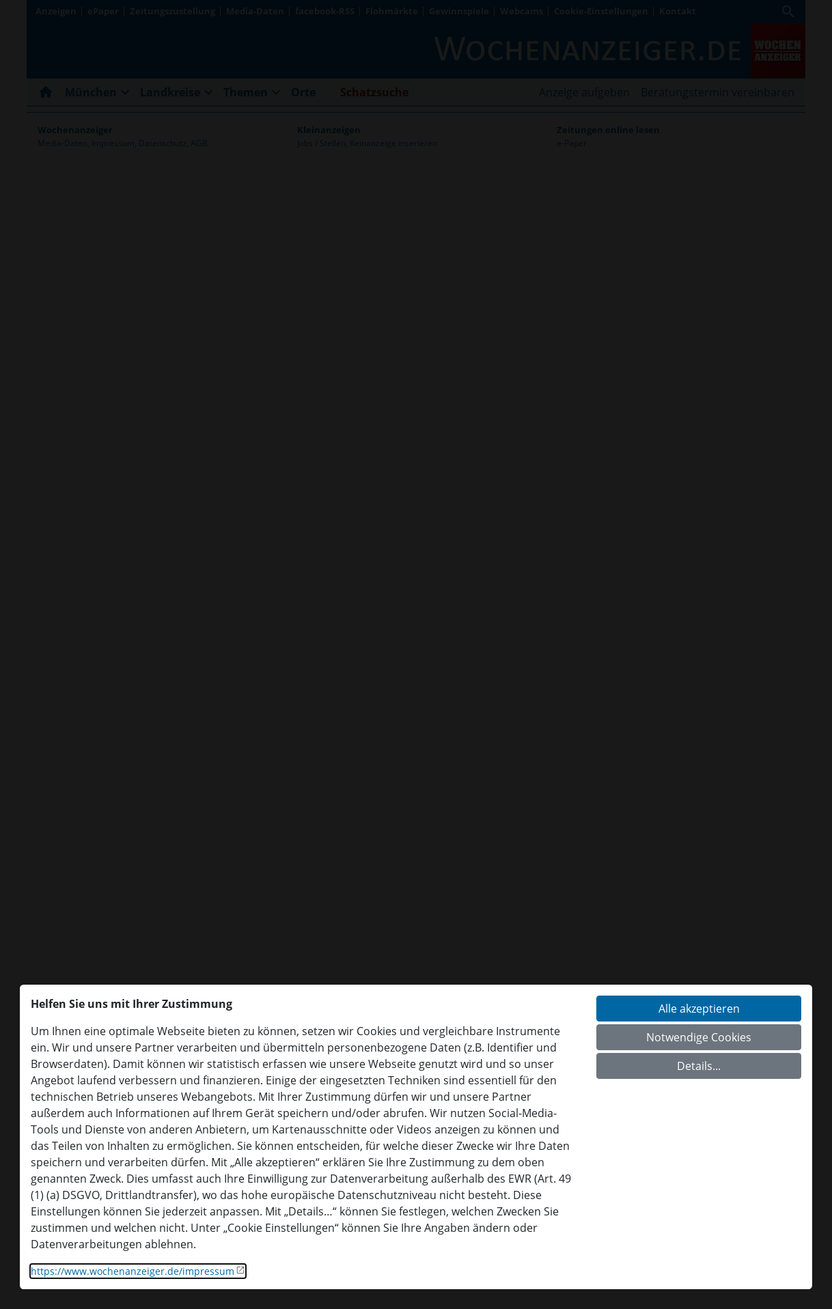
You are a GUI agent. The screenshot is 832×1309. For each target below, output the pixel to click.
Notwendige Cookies (698, 1037)
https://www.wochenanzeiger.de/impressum (132, 1271)
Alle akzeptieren (699, 1008)
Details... (699, 1065)
